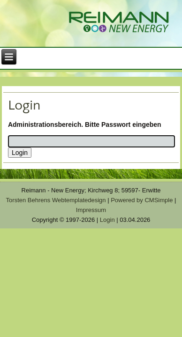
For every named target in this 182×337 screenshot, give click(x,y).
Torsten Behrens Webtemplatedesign (56, 200)
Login (107, 219)
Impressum (91, 209)
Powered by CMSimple (142, 200)
